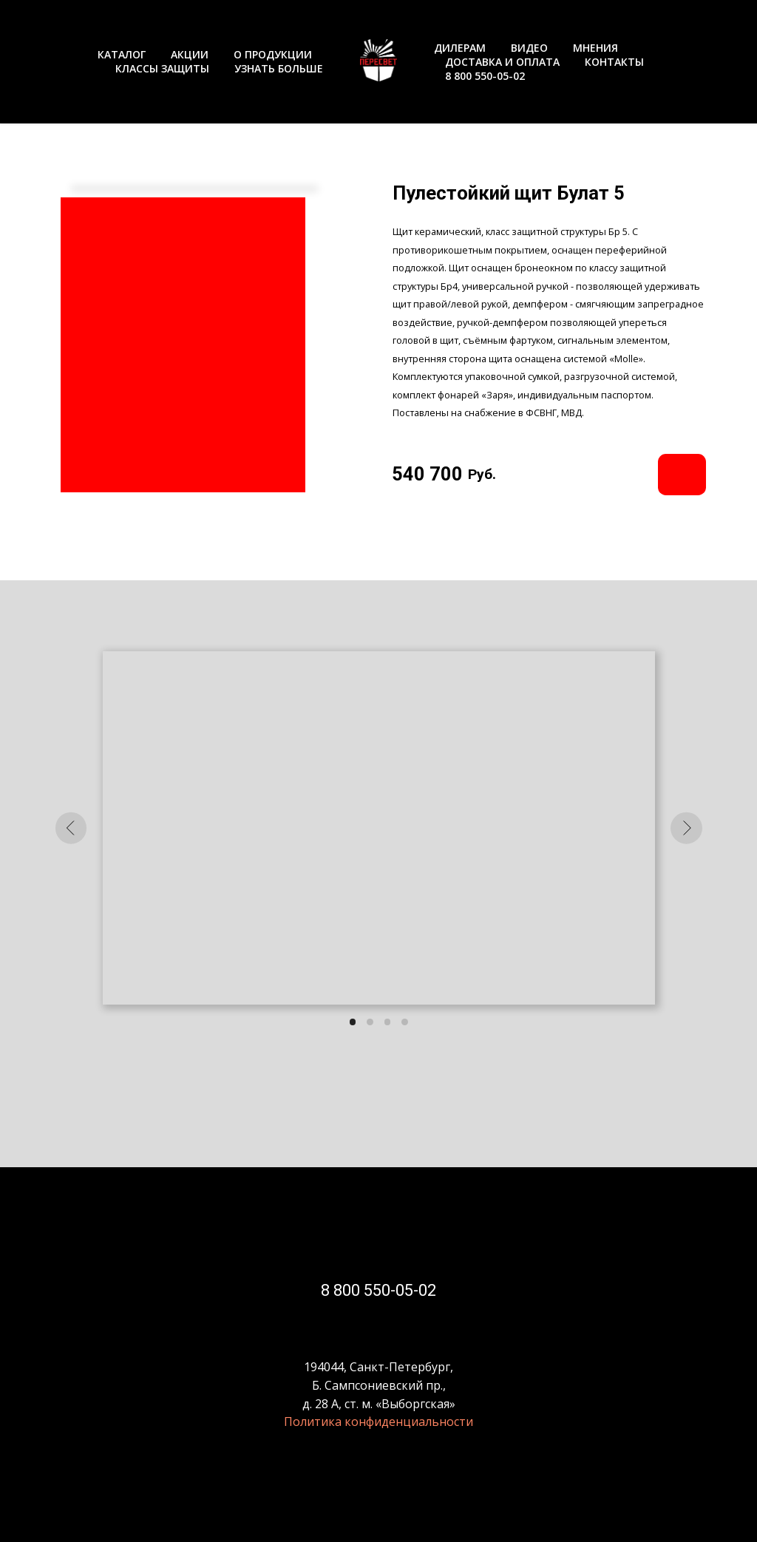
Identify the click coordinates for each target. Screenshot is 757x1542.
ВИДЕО (529, 48)
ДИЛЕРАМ (460, 48)
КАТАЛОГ (122, 54)
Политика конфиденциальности (378, 1421)
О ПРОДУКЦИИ (273, 54)
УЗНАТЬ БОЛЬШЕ (278, 68)
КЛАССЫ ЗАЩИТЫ (162, 68)
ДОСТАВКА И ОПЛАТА (502, 62)
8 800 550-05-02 (485, 76)
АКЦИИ (189, 54)
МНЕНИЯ (595, 48)
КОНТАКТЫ (614, 62)
